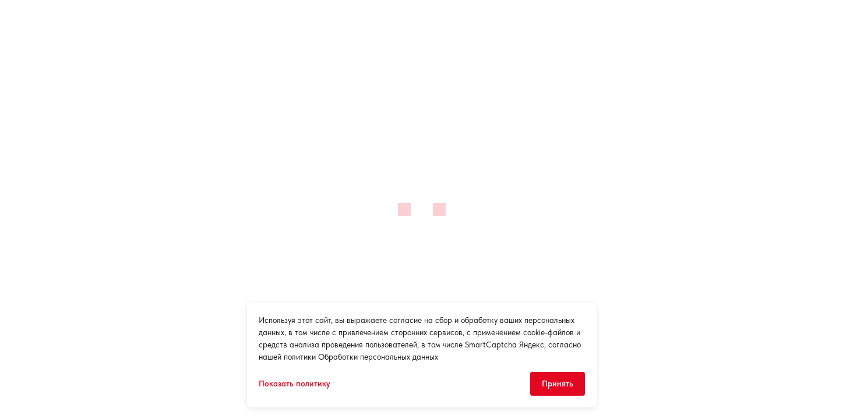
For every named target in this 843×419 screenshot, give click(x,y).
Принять (557, 383)
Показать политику (294, 383)
